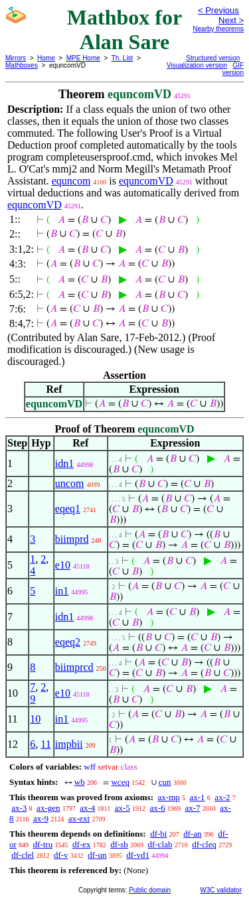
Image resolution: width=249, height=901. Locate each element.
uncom (69, 483)
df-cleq (204, 844)
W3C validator (221, 890)
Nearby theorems (218, 29)
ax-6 (157, 808)
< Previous (218, 10)
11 (45, 744)
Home (46, 58)
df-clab (160, 844)
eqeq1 (67, 508)
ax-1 (197, 797)
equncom (71, 180)
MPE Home (83, 58)
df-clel (22, 855)
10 (35, 719)
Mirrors (15, 58)
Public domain (150, 890)
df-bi (158, 834)
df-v (61, 855)
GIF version (233, 69)
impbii (69, 744)
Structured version (213, 58)
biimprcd (74, 667)
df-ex (81, 844)
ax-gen (48, 808)
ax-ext (79, 818)
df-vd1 (137, 855)
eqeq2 (67, 642)
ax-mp (169, 797)
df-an (192, 834)
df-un (97, 855)
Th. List (122, 58)
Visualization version (197, 65)
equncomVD (146, 180)
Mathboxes (21, 65)
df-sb (119, 844)
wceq (120, 782)
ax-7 (192, 808)
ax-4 (87, 808)
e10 (62, 565)
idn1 (64, 463)
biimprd (72, 539)
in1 (61, 590)
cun (165, 782)
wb (79, 782)
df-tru (43, 844)
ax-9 (40, 818)
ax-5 (122, 808)
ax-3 (19, 808)
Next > (231, 20)
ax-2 (222, 797)
